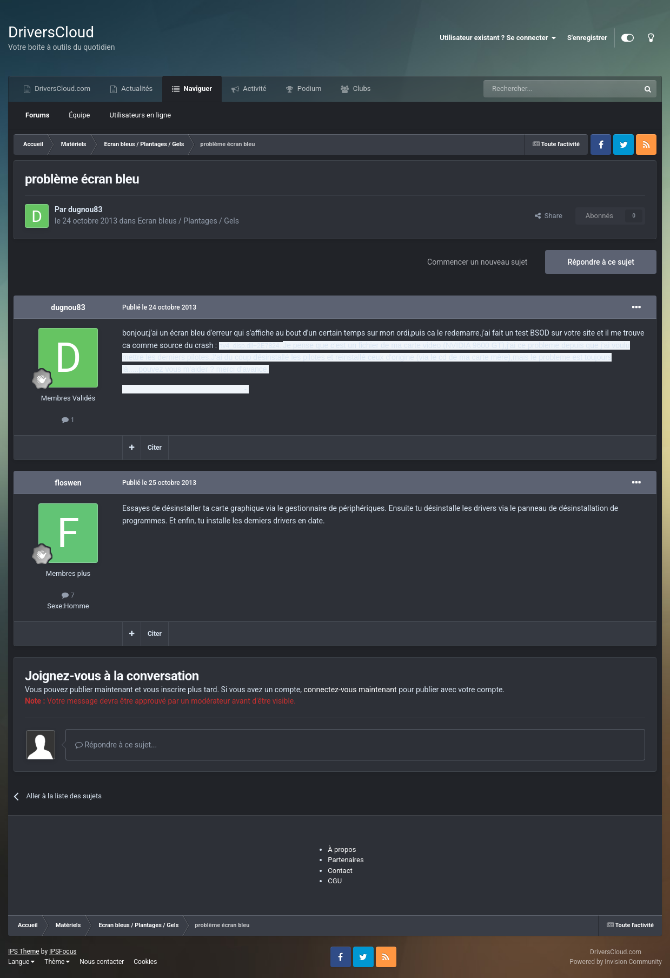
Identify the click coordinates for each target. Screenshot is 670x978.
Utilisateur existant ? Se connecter (498, 38)
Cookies (145, 962)
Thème (57, 962)
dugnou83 (85, 209)
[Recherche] (539, 88)
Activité (254, 88)
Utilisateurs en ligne (140, 115)
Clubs (360, 88)
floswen (68, 482)
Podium (309, 88)
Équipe (79, 115)
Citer (155, 447)
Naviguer (197, 88)
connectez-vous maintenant (350, 689)
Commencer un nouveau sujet (477, 262)
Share (548, 216)
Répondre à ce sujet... (116, 744)
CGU (335, 881)
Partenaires (345, 860)
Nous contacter (101, 962)
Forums (37, 115)
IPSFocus (62, 951)
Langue (21, 962)
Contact (340, 871)
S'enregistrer (587, 38)
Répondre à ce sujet (600, 262)
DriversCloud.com (61, 88)
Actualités (136, 88)
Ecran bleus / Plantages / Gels (188, 220)
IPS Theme (23, 951)
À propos (342, 849)
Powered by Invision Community (615, 962)
